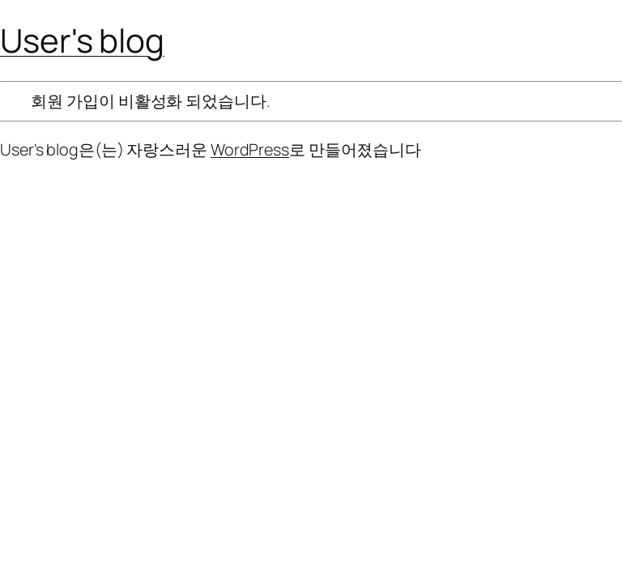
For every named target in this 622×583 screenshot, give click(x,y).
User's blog (82, 40)
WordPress (250, 149)
